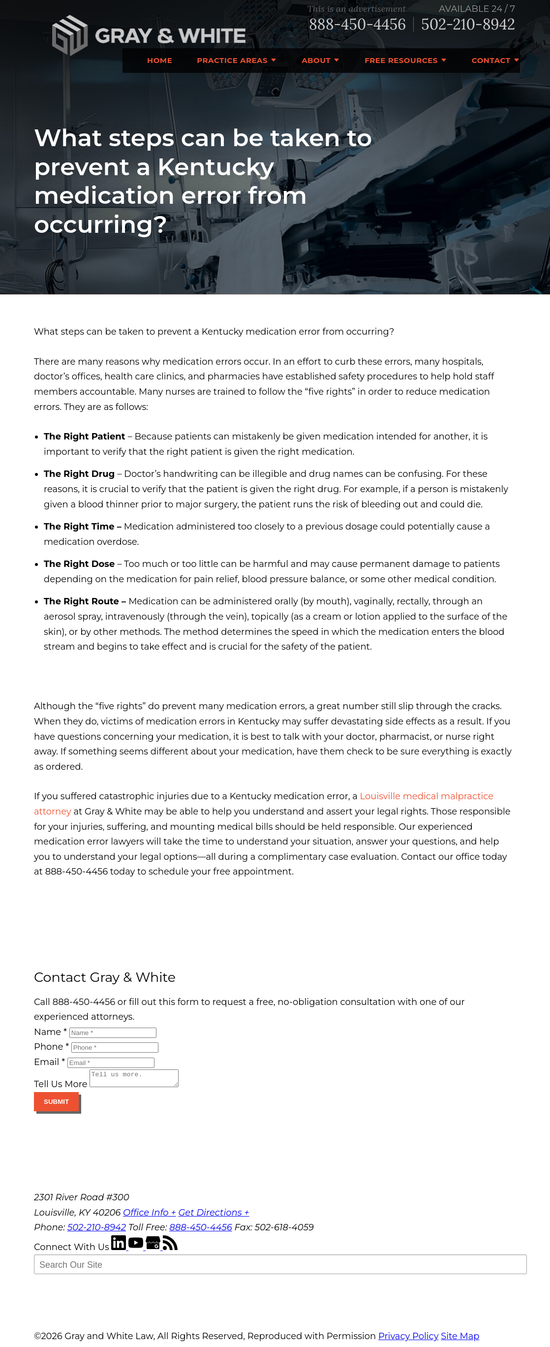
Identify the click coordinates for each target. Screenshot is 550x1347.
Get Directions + (213, 1215)
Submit (56, 1104)
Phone (51, 1046)
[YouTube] (137, 1250)
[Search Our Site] (280, 1267)
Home (159, 60)
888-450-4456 (357, 24)
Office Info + (149, 1215)
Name (50, 1032)
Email (49, 1062)
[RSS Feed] (170, 1250)
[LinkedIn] (119, 1250)
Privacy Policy (408, 1339)
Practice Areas (232, 60)
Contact (491, 60)
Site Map (460, 1339)
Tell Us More (61, 1087)
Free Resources (401, 60)
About (316, 60)
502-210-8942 (468, 24)
